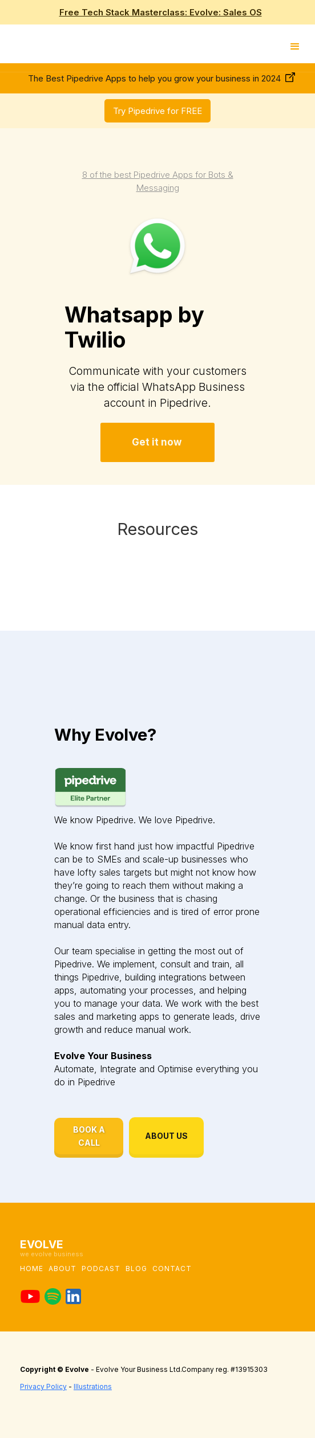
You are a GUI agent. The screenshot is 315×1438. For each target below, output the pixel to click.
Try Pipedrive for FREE (157, 110)
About (62, 1268)
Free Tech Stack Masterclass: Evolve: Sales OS (160, 12)
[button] (295, 46)
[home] (3, 43)
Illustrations (93, 1386)
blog (136, 1268)
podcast (101, 1268)
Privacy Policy (43, 1386)
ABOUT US (166, 1136)
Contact (172, 1268)
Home (31, 1268)
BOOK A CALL (89, 1136)
